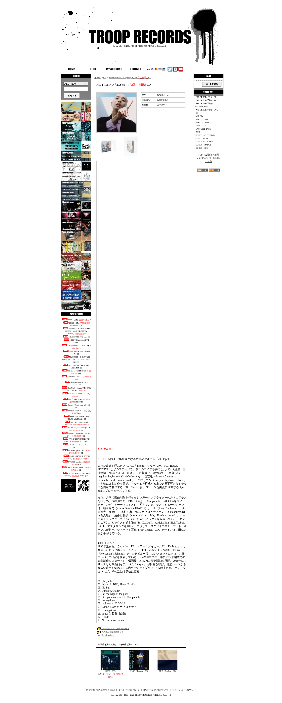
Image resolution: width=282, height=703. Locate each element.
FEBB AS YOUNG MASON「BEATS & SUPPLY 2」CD (76, 417)
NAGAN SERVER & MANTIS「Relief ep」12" (76, 457)
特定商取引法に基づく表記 (100, 689)
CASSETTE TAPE (203, 129)
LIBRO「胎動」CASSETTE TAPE (76, 324)
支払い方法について (129, 689)
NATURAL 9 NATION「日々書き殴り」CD (76, 434)
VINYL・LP (201, 126)
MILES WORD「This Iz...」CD (76, 336)
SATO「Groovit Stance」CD (76, 468)
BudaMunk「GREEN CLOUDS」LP (76, 394)
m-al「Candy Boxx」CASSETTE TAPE (76, 400)
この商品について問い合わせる (115, 628)
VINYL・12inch (202, 122)
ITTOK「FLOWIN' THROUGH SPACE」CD (76, 440)
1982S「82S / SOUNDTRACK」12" (110, 674)
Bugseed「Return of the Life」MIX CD (76, 406)
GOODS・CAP (202, 138)
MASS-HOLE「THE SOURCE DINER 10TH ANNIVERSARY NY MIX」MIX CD (76, 359)
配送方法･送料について (155, 689)
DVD (198, 132)
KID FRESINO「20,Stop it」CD (130, 77)
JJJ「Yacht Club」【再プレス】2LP (76, 346)
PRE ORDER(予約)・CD (206, 97)
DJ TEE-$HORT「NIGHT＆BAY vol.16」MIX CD (76, 366)
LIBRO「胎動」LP (76, 319)
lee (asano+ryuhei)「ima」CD (76, 451)
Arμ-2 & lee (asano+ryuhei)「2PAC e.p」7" (76, 428)
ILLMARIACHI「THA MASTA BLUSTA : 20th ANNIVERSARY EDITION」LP (76, 331)
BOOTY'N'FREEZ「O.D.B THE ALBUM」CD (76, 474)
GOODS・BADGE (203, 145)
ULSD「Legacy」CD (139, 671)
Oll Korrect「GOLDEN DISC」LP (76, 371)
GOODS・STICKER (204, 142)
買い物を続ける (108, 635)
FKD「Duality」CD (167, 671)
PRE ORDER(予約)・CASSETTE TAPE (204, 105)
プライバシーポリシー (184, 689)
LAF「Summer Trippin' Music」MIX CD (76, 445)
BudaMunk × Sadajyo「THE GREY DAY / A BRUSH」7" (76, 389)
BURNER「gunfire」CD (76, 462)
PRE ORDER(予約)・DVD (207, 110)
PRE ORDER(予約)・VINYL (208, 100)
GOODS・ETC (202, 148)
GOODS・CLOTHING (205, 135)
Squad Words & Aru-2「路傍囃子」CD (76, 352)
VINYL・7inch (202, 119)
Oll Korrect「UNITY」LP (76, 377)
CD (104, 77)
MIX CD (199, 116)
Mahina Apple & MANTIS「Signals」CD (76, 383)
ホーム (97, 77)
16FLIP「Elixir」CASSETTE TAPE (76, 341)
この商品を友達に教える (112, 632)
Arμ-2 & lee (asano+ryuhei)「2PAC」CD (76, 423)
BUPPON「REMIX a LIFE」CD (76, 411)
